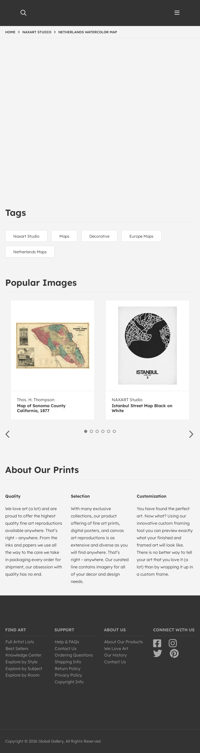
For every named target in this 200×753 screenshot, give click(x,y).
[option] (52, 360)
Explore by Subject (23, 668)
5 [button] (108, 431)
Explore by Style (21, 661)
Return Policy (67, 668)
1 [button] (85, 431)
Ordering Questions (74, 655)
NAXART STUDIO (36, 32)
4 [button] (102, 431)
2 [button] (91, 431)
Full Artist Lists (19, 641)
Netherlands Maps (30, 251)
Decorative (99, 236)
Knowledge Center (23, 655)
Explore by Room (22, 675)
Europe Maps (141, 236)
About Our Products (123, 641)
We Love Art (116, 648)
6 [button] (114, 431)
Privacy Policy (68, 675)
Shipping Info (68, 661)
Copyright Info (69, 681)
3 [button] (97, 431)
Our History (115, 655)
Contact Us (66, 648)
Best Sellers (16, 648)
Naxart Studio (26, 236)
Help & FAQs (67, 641)
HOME (10, 32)
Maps (64, 236)
